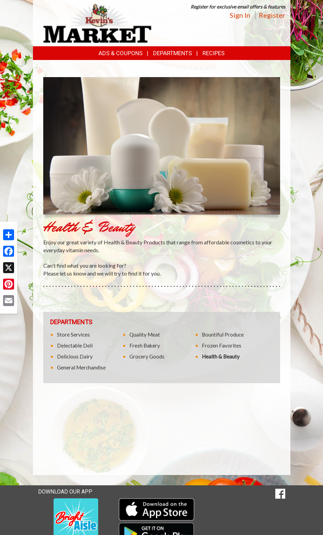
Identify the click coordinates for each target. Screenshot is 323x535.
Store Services (73, 334)
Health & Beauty (221, 356)
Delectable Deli (75, 345)
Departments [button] (172, 53)
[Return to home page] (97, 22)
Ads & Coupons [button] (120, 53)
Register (272, 15)
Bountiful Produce (223, 334)
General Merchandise (81, 367)
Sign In (240, 15)
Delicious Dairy (75, 356)
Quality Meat (144, 334)
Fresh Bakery (144, 345)
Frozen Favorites (221, 345)
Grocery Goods (146, 356)
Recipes (213, 53)
